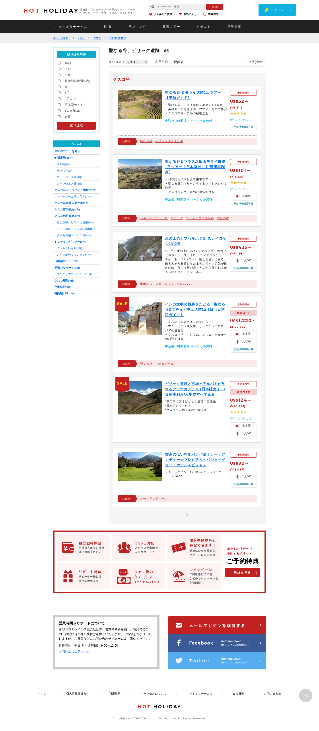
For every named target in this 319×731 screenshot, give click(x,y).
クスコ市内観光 (67, 209)
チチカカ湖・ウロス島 (73, 235)
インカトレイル (69, 248)
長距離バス (65, 293)
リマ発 (63, 164)
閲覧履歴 (213, 14)
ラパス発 (64, 170)
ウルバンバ (184, 284)
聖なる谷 (146, 141)
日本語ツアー (66, 261)
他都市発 (63, 157)
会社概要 (238, 693)
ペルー (82, 38)
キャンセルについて (154, 693)
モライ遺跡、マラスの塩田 (76, 229)
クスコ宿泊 (64, 280)
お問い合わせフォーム (74, 651)
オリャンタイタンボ (169, 141)
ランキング (137, 26)
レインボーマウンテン (73, 254)
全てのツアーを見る (67, 151)
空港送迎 (62, 287)
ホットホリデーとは (71, 26)
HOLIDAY (51, 10)
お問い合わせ (272, 693)
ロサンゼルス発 (69, 183)
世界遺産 (234, 26)
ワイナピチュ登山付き (73, 196)
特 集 (108, 26)
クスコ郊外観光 (117, 38)
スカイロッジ (164, 284)
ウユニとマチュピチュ (74, 274)
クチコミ (204, 26)
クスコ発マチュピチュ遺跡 (75, 190)
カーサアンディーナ (154, 498)
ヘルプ (42, 693)
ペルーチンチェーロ (154, 218)
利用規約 (115, 693)
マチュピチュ (164, 363)
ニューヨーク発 (69, 177)
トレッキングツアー (70, 241)
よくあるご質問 (163, 14)
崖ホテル (146, 284)
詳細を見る (242, 572)
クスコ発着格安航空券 (71, 203)
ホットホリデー (61, 38)
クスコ (97, 38)
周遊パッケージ (67, 267)
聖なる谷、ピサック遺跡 (74, 222)
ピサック (177, 218)
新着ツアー (171, 26)
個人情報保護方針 (77, 693)
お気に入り (190, 14)
